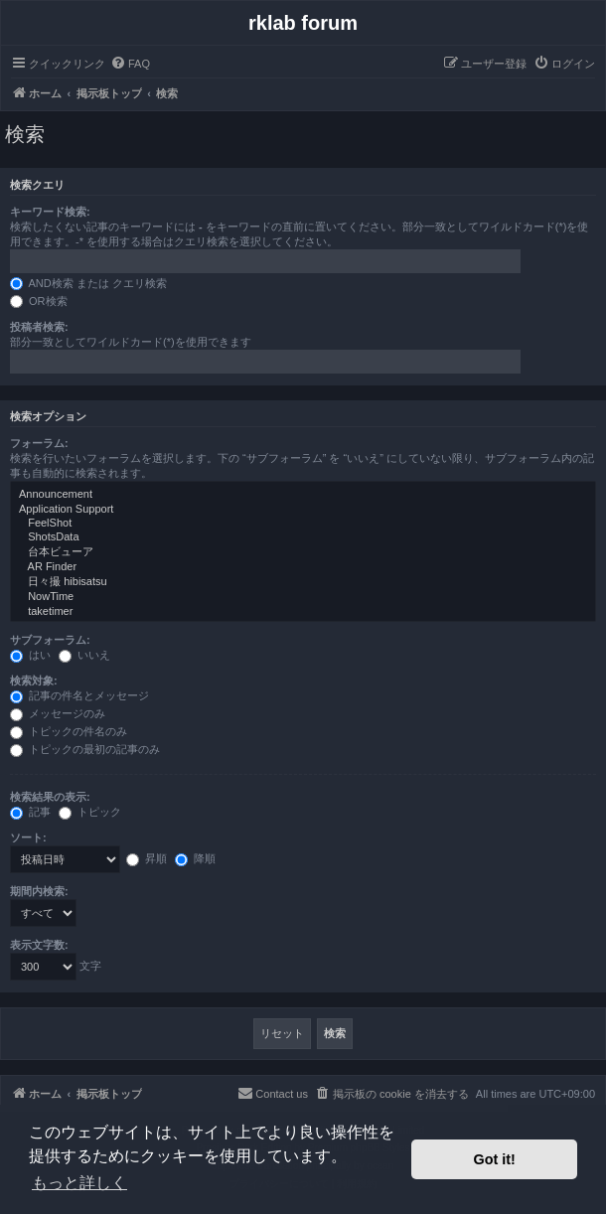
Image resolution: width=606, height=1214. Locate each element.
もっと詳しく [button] (79, 1182)
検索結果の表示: (50, 797)
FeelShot (303, 524)
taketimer (303, 612)
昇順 (146, 858)
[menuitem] (130, 64)
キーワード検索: (50, 212)
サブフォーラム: (50, 640)
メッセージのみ (57, 713)
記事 (30, 812)
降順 (195, 858)
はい (30, 655)
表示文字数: (39, 945)
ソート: (28, 837)
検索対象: (34, 680)
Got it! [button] (495, 1159)
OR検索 (39, 301)
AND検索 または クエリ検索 (88, 283)
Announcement (303, 495)
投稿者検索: (39, 327)
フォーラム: (39, 443)
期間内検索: (39, 891)
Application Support (303, 510)
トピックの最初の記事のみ (85, 749)
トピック (90, 812)
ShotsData (303, 537)
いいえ (84, 655)
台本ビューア (303, 552)
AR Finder (303, 567)
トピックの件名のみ (68, 731)
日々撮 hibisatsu (303, 582)
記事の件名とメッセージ (79, 695)
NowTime (303, 597)
